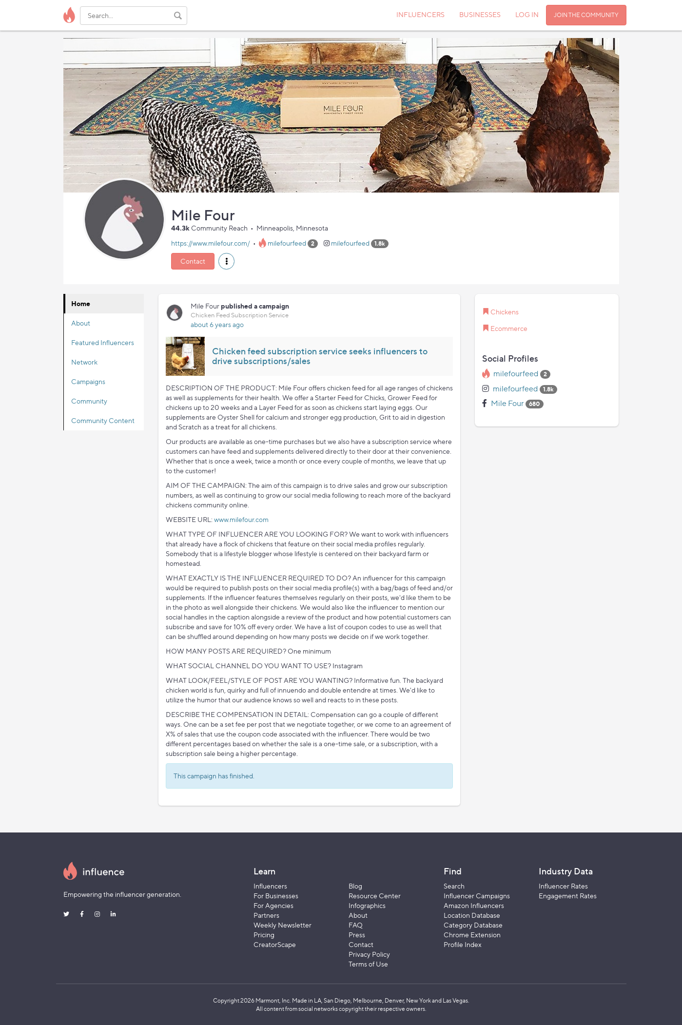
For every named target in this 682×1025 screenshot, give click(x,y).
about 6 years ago (217, 324)
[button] (226, 261)
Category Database (473, 925)
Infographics (367, 905)
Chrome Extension (472, 934)
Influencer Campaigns (477, 895)
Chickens (504, 312)
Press (357, 934)
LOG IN (527, 14)
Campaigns (88, 381)
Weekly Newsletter (282, 925)
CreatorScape (274, 944)
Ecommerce (508, 328)
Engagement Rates (568, 895)
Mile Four (507, 403)
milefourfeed (287, 243)
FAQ (356, 925)
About (80, 323)
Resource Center (375, 895)
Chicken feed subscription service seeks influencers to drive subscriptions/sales (320, 356)
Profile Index (463, 944)
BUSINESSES (480, 14)
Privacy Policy (369, 954)
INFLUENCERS (420, 14)
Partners (266, 915)
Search (454, 886)
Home (80, 303)
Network (84, 362)
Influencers (270, 886)
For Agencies (273, 905)
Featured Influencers (102, 342)
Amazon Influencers (474, 905)
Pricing (263, 934)
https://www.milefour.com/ (210, 243)
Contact (192, 261)
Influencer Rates (563, 886)
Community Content (103, 420)
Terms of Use (368, 964)
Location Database (472, 915)
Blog (355, 886)
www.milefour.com (241, 519)
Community (89, 401)
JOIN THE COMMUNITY (586, 15)
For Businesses (275, 895)
